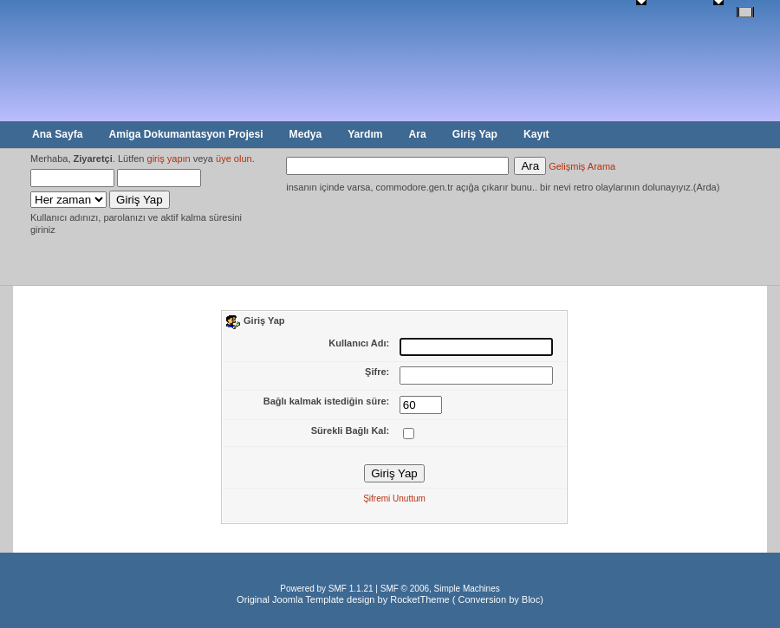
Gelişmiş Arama (582, 166)
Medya (305, 134)
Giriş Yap (474, 134)
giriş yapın (169, 158)
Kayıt (536, 134)
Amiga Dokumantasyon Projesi (185, 134)
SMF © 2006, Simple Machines (440, 588)
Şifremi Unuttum (394, 498)
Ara (417, 134)
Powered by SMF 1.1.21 (326, 588)
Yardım (365, 134)
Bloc (531, 599)
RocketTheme (419, 599)
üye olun (234, 158)
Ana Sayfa (57, 134)
